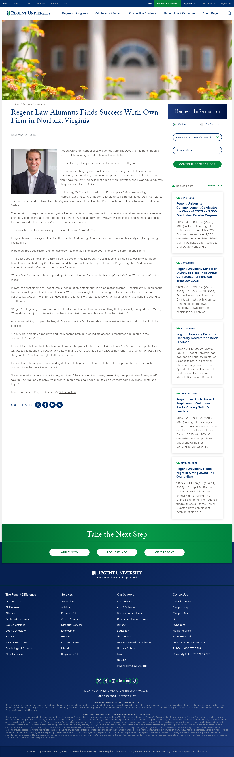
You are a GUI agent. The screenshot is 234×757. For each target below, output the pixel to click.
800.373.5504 (207, 3)
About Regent (211, 13)
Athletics (41, 3)
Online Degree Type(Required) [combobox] (193, 137)
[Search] (229, 13)
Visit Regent (164, 552)
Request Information (167, 3)
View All (215, 185)
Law (29, 3)
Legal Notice (44, 751)
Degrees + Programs (75, 13)
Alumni (54, 3)
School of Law (67, 392)
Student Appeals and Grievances (190, 751)
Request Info (117, 552)
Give (149, 3)
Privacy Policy (60, 751)
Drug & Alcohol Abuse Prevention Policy (149, 751)
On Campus (212, 124)
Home (6, 3)
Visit (66, 3)
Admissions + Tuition (108, 13)
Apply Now (189, 3)
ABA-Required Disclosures (113, 751)
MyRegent (226, 3)
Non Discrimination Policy (83, 751)
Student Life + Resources (179, 13)
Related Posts (184, 186)
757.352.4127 (127, 696)
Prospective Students (142, 13)
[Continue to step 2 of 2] (197, 164)
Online (17, 3)
